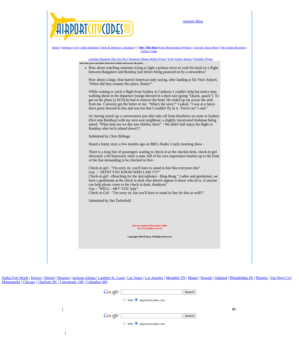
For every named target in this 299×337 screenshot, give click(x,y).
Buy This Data (148, 47)
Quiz (162, 47)
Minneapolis (11, 282)
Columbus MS (96, 282)
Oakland (221, 278)
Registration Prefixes (178, 47)
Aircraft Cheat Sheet (206, 47)
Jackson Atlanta (84, 278)
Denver (36, 278)
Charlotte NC (48, 282)
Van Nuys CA (280, 278)
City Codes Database (86, 47)
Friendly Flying (203, 59)
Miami (193, 278)
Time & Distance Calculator (117, 47)
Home (56, 47)
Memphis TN (175, 278)
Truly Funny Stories (180, 59)
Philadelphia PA (241, 278)
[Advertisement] (149, 44)
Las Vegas (134, 278)
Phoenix (262, 278)
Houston (63, 278)
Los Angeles (154, 278)
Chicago (29, 282)
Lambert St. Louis (111, 278)
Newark (206, 278)
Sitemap (67, 47)
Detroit (49, 278)
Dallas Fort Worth (15, 278)
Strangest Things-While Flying (147, 59)
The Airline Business (232, 47)
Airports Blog (193, 21)
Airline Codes (148, 51)
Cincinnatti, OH (71, 282)
